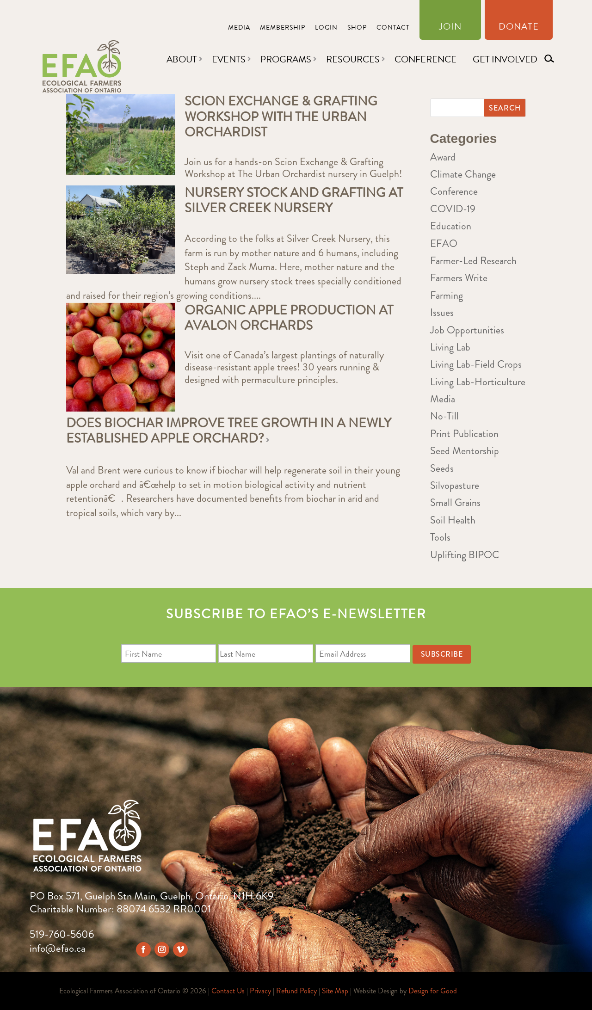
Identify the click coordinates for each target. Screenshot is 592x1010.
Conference (425, 59)
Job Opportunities (467, 330)
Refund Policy (296, 990)
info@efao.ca (58, 948)
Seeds (442, 468)
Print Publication (464, 433)
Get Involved (505, 59)
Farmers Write (458, 278)
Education (450, 226)
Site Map (335, 990)
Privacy (260, 990)
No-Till (444, 416)
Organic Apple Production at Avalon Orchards (289, 318)
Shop (357, 28)
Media (239, 28)
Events (229, 59)
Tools (440, 537)
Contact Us (228, 990)
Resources (353, 59)
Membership (282, 28)
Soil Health (452, 520)
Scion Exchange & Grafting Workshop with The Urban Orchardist (281, 117)
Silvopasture (454, 485)
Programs (285, 59)
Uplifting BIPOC (465, 555)
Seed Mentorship (464, 450)
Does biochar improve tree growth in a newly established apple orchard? (228, 431)
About (181, 59)
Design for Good (432, 990)
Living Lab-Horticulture (477, 382)
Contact (393, 28)
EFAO (443, 243)
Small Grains (455, 502)
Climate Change (463, 174)
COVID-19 (452, 209)
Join (450, 28)
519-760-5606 (62, 934)
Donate (519, 28)
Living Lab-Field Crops (476, 364)
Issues (442, 312)
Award (443, 157)
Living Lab (450, 347)
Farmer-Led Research (473, 260)
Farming (446, 295)
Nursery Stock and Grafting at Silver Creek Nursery (294, 201)
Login (326, 28)
